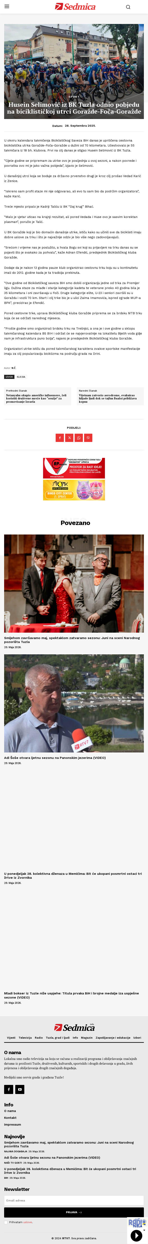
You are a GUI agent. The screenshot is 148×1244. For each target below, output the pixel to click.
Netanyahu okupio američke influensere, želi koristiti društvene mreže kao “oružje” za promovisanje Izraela (36, 399)
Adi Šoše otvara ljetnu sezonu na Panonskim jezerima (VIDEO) (55, 758)
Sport (74, 96)
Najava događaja (15, 1151)
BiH (6, 1177)
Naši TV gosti (13, 1162)
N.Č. (14, 367)
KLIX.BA (21, 376)
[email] (74, 1200)
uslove (27, 1222)
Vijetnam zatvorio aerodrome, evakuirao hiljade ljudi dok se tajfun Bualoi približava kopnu (108, 399)
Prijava (74, 1212)
